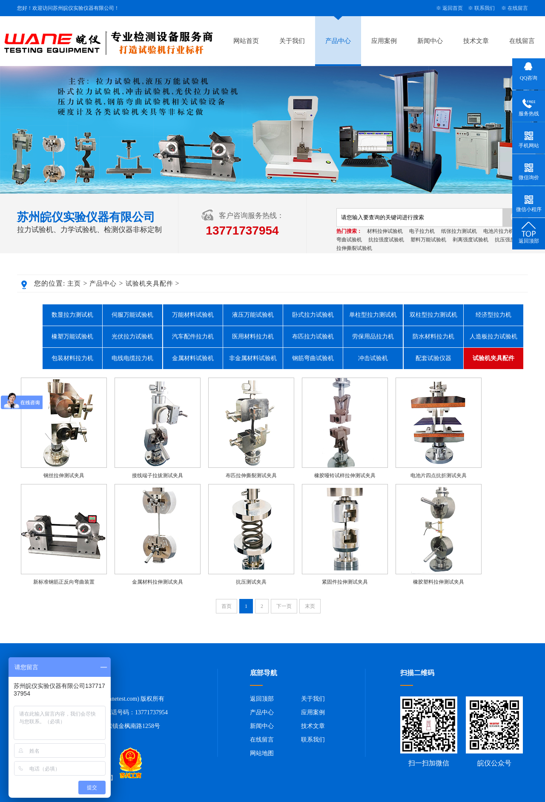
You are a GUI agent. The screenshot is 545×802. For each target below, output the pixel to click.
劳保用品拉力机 (373, 336)
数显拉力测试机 (72, 315)
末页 (310, 606)
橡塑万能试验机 (72, 336)
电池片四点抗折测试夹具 (438, 475)
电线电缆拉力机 (132, 358)
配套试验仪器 (433, 358)
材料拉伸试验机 (385, 231)
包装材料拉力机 (72, 358)
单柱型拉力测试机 (373, 315)
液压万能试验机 (253, 315)
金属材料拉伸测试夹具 (157, 582)
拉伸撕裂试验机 (354, 248)
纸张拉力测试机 (459, 231)
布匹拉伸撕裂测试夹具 (251, 475)
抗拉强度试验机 (386, 240)
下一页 (284, 606)
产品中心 (338, 40)
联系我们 (484, 8)
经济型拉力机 (493, 315)
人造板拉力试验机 (493, 336)
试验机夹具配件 (149, 283)
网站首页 (246, 40)
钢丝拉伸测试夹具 (63, 475)
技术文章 (476, 40)
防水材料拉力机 (433, 336)
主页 (74, 283)
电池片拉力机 (498, 231)
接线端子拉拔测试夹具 (157, 475)
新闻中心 (430, 40)
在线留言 (518, 8)
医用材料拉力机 (253, 336)
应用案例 (384, 40)
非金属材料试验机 (253, 358)
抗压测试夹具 (251, 582)
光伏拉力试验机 (132, 336)
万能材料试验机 (193, 315)
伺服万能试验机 (132, 315)
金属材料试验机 (193, 358)
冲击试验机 (373, 358)
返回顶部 (262, 699)
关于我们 (292, 40)
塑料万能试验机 (428, 240)
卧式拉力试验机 (313, 315)
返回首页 (452, 8)
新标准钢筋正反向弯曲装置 (64, 582)
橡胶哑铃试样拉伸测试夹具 (345, 475)
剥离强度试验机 (470, 240)
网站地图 (262, 753)
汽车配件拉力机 (193, 336)
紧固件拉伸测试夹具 (345, 582)
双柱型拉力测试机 (433, 315)
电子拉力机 (422, 231)
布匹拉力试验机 (313, 336)
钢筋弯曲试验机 (313, 358)
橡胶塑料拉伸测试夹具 (438, 582)
